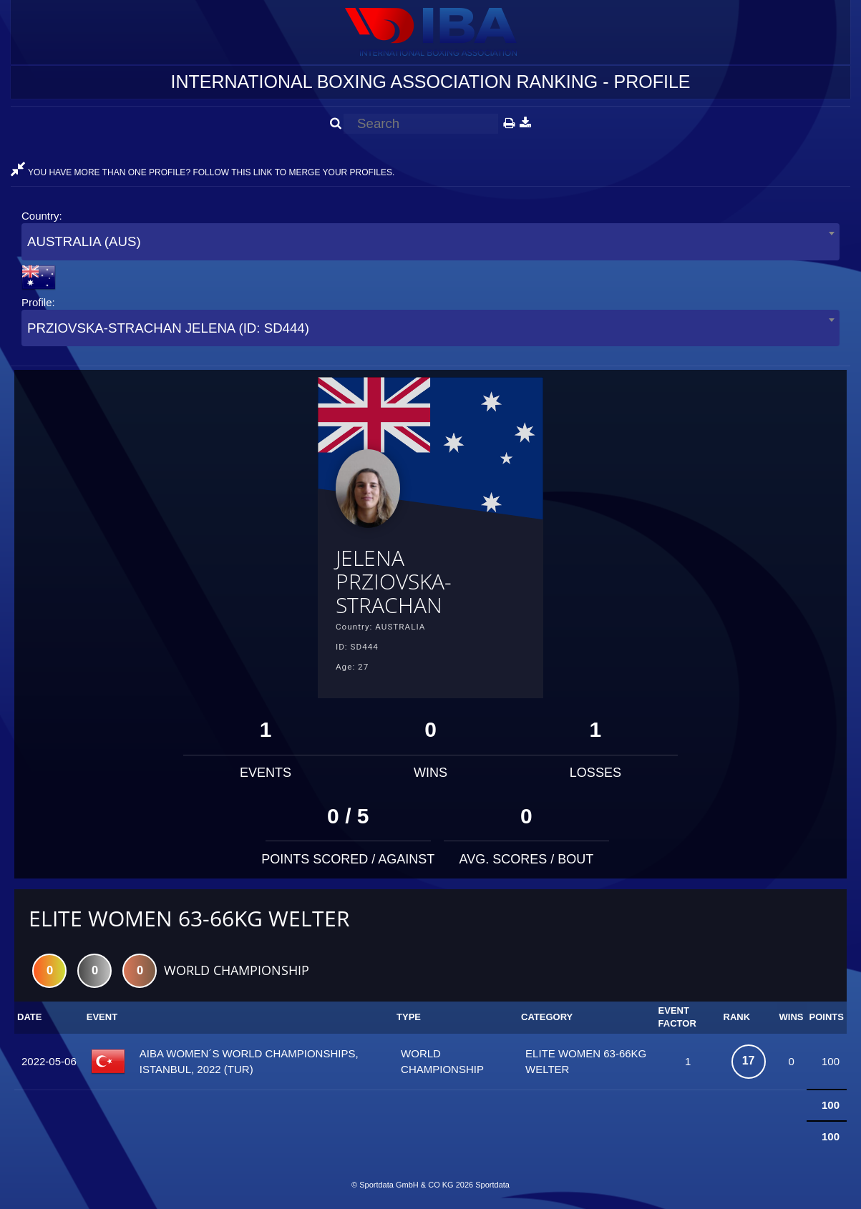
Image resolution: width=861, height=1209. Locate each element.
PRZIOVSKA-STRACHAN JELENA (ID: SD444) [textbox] (168, 328)
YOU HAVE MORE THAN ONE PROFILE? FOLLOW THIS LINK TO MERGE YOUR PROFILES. (202, 172)
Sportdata (492, 1184)
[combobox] (430, 241)
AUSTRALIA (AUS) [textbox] (84, 241)
